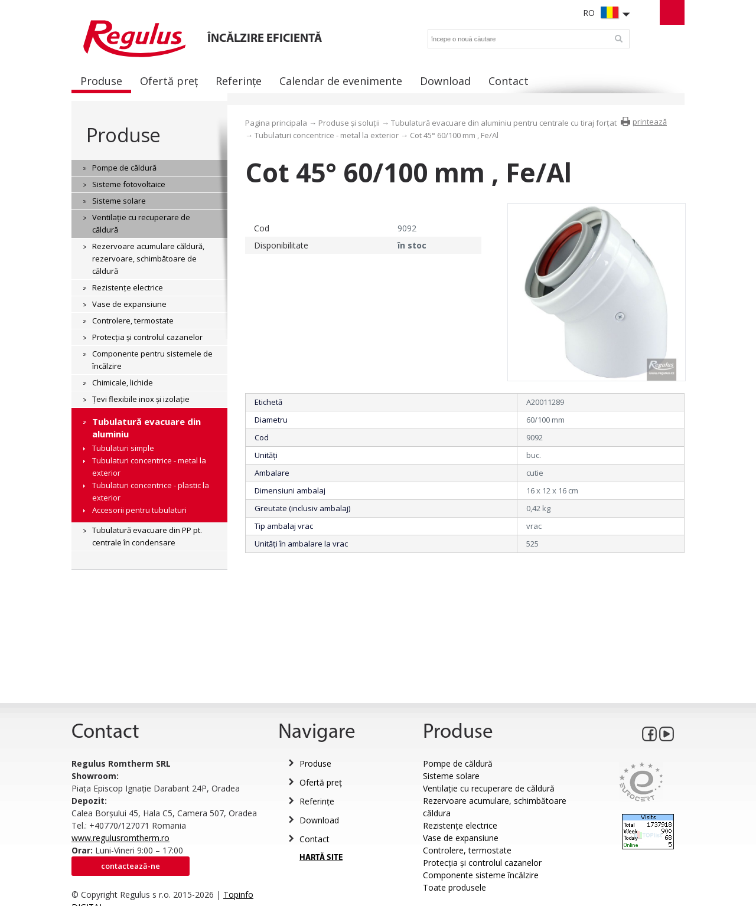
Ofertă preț (320, 782)
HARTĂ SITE (321, 857)
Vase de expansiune (460, 837)
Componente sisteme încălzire (481, 875)
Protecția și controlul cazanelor (482, 862)
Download (319, 820)
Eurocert (641, 782)
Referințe (316, 801)
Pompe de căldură (458, 763)
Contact (314, 839)
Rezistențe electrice (460, 825)
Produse (123, 135)
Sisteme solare (451, 775)
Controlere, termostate (467, 850)
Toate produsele (454, 887)
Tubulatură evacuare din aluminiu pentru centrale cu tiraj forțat (504, 122)
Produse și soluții (349, 122)
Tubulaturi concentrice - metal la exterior (327, 135)
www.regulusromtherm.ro (120, 837)
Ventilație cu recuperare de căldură (489, 788)
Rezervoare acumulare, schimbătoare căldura (494, 807)
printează (650, 121)
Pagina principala (276, 122)
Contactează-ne (130, 866)
